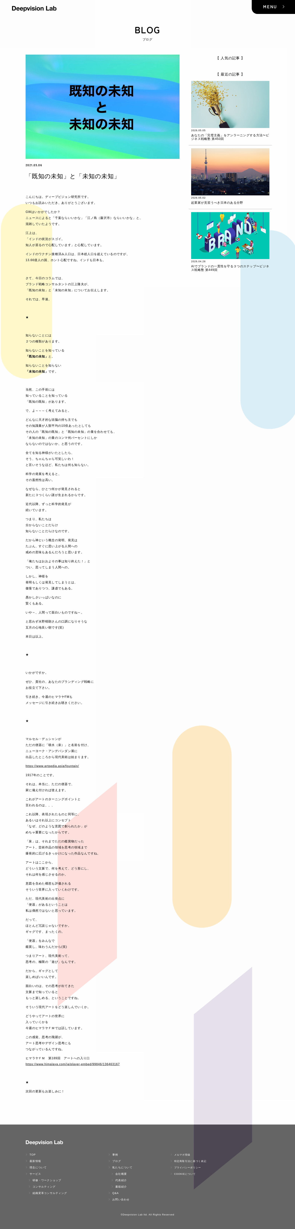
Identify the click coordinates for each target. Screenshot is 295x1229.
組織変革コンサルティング (48, 1193)
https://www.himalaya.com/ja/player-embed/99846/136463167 (73, 1064)
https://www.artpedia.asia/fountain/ (53, 766)
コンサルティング (42, 1186)
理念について (36, 1167)
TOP (31, 1154)
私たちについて (120, 1167)
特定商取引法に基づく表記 (188, 1161)
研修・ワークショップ (45, 1180)
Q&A (113, 1193)
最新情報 (33, 1161)
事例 (113, 1154)
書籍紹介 (119, 1186)
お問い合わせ (119, 1199)
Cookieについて (183, 1174)
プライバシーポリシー (185, 1167)
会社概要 (119, 1173)
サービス (33, 1173)
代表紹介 (119, 1180)
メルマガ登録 (180, 1154)
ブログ (114, 1161)
